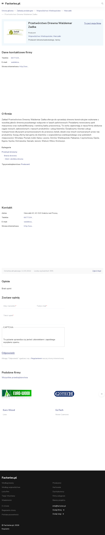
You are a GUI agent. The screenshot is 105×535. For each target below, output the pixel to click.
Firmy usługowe (59, 496)
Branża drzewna (10, 155)
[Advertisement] (52, 184)
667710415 (29, 217)
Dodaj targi (57, 514)
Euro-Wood (9, 410)
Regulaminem (36, 358)
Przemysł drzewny (9, 152)
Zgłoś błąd (96, 271)
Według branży (8, 483)
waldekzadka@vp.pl (32, 222)
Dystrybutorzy (58, 491)
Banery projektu (59, 500)
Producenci (57, 483)
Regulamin (5, 529)
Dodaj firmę (57, 510)
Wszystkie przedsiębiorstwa (15, 377)
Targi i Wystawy (8, 496)
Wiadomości (7, 500)
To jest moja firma (92, 23)
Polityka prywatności (10, 514)
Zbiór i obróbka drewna (14, 159)
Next (101, 394)
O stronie (5, 506)
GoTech (59, 410)
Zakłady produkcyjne (25, 11)
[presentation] (20, 333)
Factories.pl (12, 3)
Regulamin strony (9, 510)
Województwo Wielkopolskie (48, 11)
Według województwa (11, 487)
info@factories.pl (59, 506)
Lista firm (5, 491)
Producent (25, 164)
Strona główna (7, 11)
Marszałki (68, 11)
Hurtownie (57, 487)
